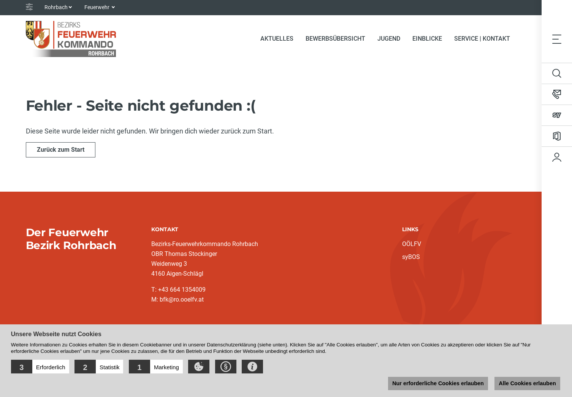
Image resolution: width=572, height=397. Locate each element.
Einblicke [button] (427, 38)
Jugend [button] (388, 38)
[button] (40, 366)
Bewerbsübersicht (335, 38)
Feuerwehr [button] (97, 7)
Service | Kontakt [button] (482, 38)
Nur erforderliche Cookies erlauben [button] (438, 383)
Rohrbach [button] (56, 7)
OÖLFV (411, 244)
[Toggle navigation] (557, 38)
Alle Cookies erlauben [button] (527, 383)
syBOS (411, 256)
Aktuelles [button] (276, 38)
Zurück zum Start (60, 149)
